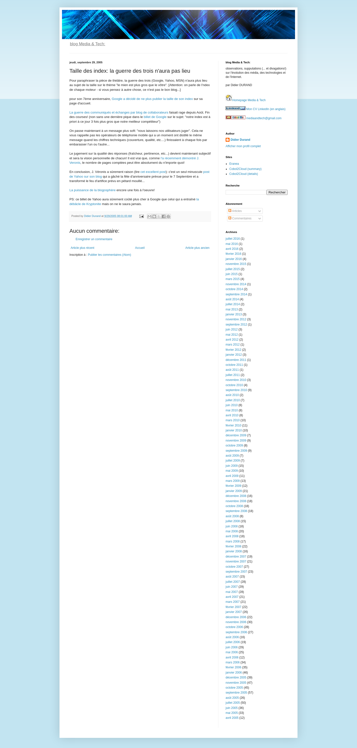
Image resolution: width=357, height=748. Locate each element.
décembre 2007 (236, 556)
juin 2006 (232, 647)
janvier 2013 (234, 314)
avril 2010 (232, 415)
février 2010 (233, 425)
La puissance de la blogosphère (92, 190)
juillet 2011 (233, 375)
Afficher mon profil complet (243, 146)
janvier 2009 (234, 491)
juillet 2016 (233, 238)
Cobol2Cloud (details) (243, 174)
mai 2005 (232, 713)
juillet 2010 (233, 400)
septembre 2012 (236, 324)
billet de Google (155, 117)
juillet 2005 (233, 702)
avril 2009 (232, 476)
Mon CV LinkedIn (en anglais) (255, 109)
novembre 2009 (236, 440)
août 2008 (232, 516)
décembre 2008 (236, 496)
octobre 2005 (234, 687)
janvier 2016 (234, 259)
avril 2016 (232, 249)
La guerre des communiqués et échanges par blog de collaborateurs (118, 112)
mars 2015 (233, 279)
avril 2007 (232, 597)
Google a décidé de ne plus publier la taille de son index (152, 99)
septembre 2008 (236, 511)
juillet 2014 (233, 304)
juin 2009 (232, 466)
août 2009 (232, 455)
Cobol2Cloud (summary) (245, 169)
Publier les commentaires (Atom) (109, 255)
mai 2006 (232, 652)
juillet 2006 (233, 642)
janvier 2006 (234, 672)
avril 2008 (232, 536)
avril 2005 (232, 718)
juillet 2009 (233, 460)
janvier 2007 (234, 612)
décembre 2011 (236, 360)
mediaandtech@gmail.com (254, 118)
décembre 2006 (236, 617)
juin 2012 (232, 329)
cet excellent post (153, 172)
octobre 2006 (234, 627)
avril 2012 (232, 339)
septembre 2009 (236, 450)
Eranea (234, 163)
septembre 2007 (236, 571)
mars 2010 (233, 420)
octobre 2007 (234, 566)
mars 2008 (233, 541)
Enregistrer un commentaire (94, 239)
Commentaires (239, 218)
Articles (235, 211)
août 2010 (232, 395)
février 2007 (233, 607)
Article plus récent (82, 248)
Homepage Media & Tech (246, 100)
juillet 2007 (233, 582)
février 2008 (233, 546)
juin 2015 (232, 274)
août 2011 (232, 370)
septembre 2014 (236, 294)
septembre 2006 (236, 632)
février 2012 (233, 349)
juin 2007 (232, 586)
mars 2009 (233, 481)
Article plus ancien (197, 248)
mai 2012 (232, 334)
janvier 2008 (234, 551)
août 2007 (232, 576)
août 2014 (232, 299)
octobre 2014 (234, 289)
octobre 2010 (234, 385)
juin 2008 (232, 526)
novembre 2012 (236, 319)
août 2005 (232, 698)
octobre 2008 (234, 506)
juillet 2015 (233, 269)
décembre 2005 (236, 677)
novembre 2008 (236, 501)
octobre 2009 (234, 445)
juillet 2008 (233, 521)
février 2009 (233, 486)
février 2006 (233, 667)
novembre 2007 (236, 561)
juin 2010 (232, 405)
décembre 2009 (236, 435)
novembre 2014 (236, 284)
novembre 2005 (236, 682)
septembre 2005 (236, 692)
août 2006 (232, 637)
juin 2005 (232, 708)
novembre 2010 (236, 380)
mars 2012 (233, 344)
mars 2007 (233, 602)
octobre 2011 (234, 365)
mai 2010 (232, 410)
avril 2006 (232, 657)
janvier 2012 (234, 354)
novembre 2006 (236, 622)
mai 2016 (232, 244)
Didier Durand (240, 139)
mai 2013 (232, 309)
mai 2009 (232, 470)
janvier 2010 (234, 430)
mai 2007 (232, 592)
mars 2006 (233, 662)
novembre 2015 (236, 264)
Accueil (140, 248)
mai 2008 (232, 531)
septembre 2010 (236, 390)
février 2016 (233, 254)
